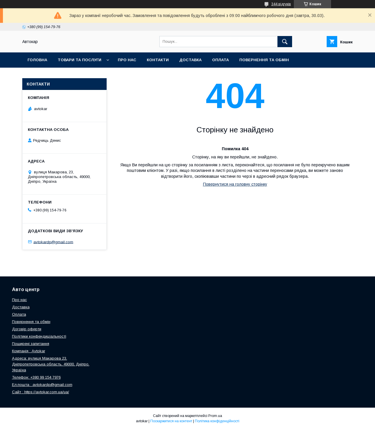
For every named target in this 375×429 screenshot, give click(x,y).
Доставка (190, 60)
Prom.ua (215, 416)
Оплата (220, 60)
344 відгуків (281, 4)
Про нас (127, 60)
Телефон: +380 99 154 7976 (36, 377)
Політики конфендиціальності (39, 336)
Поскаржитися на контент (171, 421)
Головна (37, 60)
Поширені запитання (30, 343)
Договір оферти (26, 329)
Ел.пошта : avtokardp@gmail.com (42, 384)
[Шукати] (284, 41)
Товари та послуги (79, 60)
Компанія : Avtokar (28, 351)
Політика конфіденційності (217, 421)
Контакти (158, 60)
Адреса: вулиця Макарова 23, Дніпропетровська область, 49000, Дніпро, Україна (50, 364)
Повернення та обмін (264, 60)
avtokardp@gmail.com (53, 242)
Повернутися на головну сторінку (235, 184)
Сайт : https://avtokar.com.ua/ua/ (40, 392)
